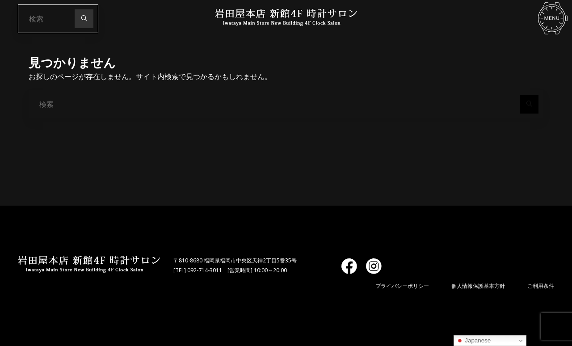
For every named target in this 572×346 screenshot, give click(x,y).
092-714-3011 (204, 270)
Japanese (473, 340)
